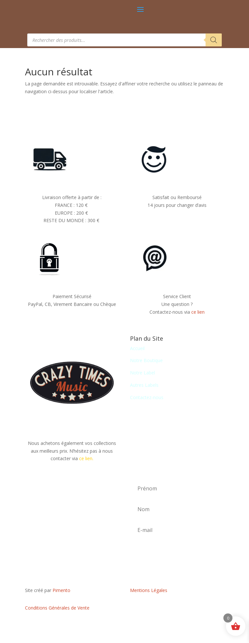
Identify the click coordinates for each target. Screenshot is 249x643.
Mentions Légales (148, 590)
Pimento (61, 590)
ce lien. (86, 458)
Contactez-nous (146, 397)
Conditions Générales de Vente (57, 608)
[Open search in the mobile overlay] (124, 39)
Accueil (137, 348)
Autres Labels (144, 385)
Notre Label (142, 373)
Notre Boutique (146, 360)
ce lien (198, 312)
